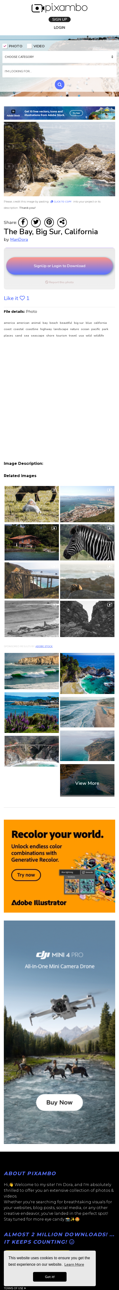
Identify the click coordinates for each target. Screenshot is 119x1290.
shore (50, 337)
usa (82, 337)
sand (19, 337)
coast (8, 330)
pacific (96, 330)
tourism (62, 337)
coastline (32, 330)
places (9, 337)
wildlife (99, 337)
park (105, 330)
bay (45, 324)
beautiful (66, 324)
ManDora (19, 241)
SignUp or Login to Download (59, 267)
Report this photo (59, 283)
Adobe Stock (44, 648)
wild (89, 337)
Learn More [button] (74, 1264)
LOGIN (59, 27)
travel (73, 337)
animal (36, 324)
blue (89, 324)
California (100, 324)
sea (27, 337)
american (23, 324)
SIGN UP (59, 19)
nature (75, 330)
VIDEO (36, 46)
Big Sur (79, 324)
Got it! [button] (50, 1276)
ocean (85, 330)
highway (46, 330)
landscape (61, 330)
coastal (18, 330)
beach (54, 324)
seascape (38, 337)
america (10, 324)
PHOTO (12, 46)
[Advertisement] (51, 400)
